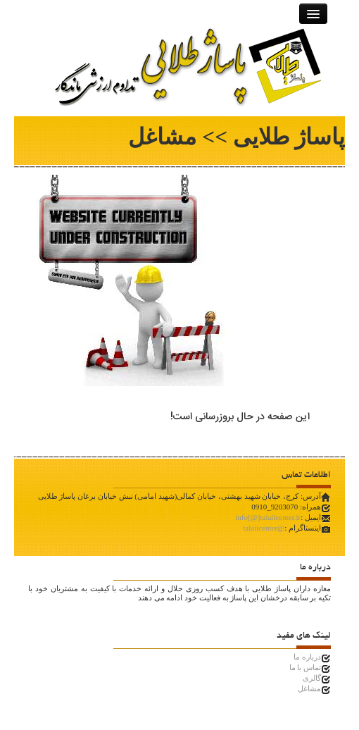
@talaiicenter (263, 528)
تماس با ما (305, 667)
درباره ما (307, 656)
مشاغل (309, 688)
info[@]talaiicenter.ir (268, 517)
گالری (312, 678)
